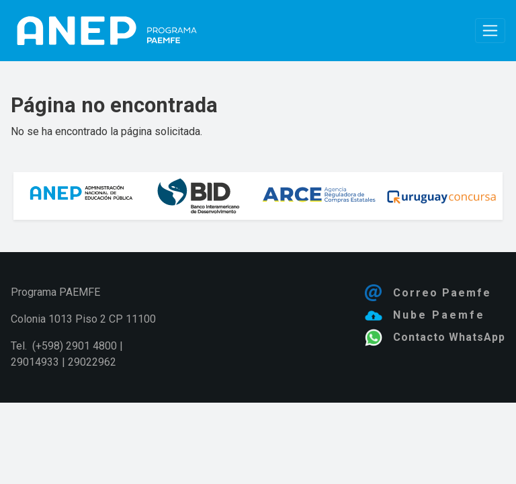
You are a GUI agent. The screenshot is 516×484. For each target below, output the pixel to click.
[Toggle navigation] (490, 30)
